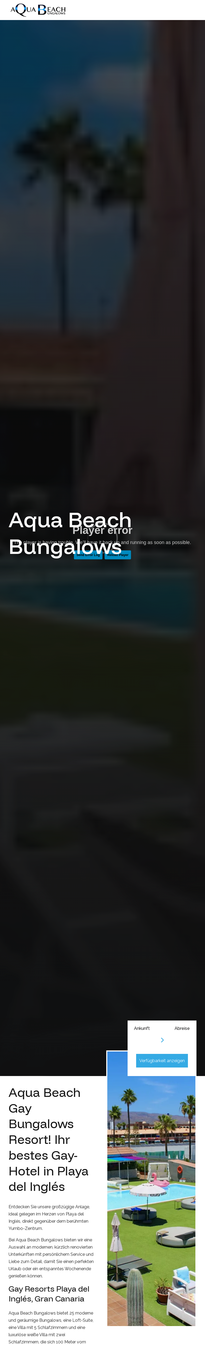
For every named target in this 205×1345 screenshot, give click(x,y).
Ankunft (142, 1028)
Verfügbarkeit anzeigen (162, 1060)
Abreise (182, 1028)
